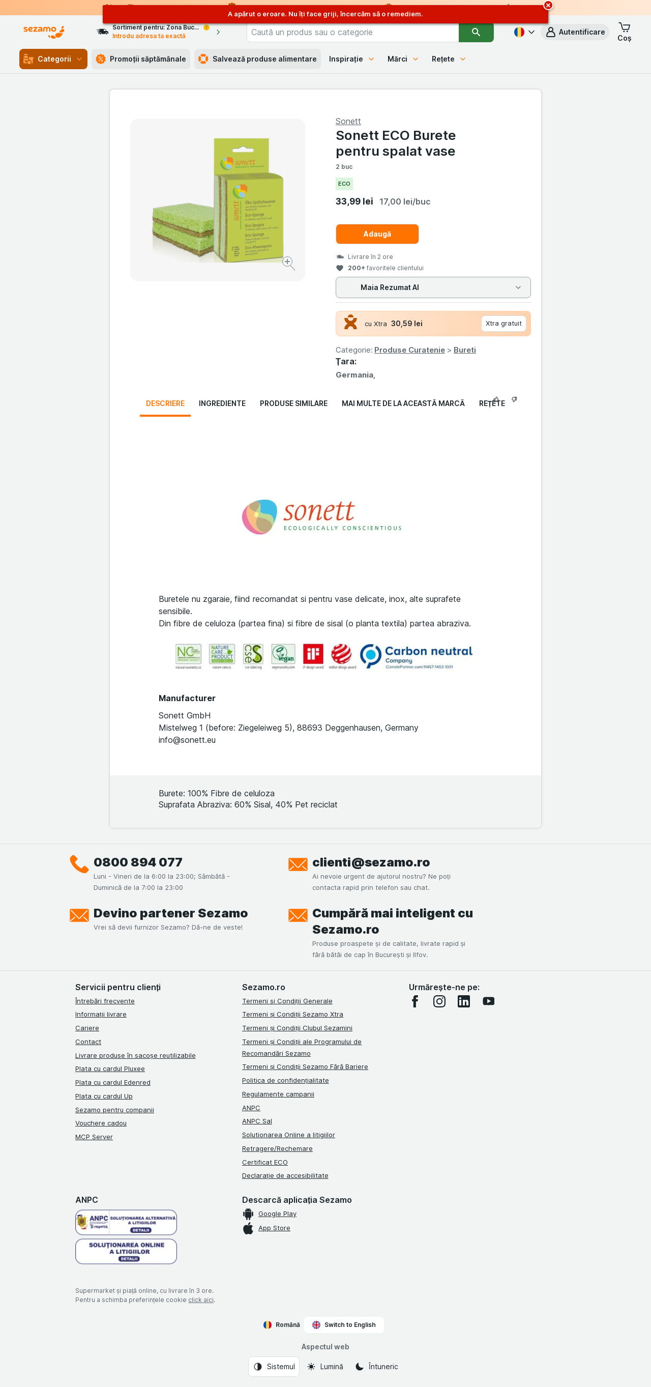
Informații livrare (101, 1014)
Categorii (53, 59)
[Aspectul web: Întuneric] (376, 1366)
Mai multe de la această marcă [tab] (403, 403)
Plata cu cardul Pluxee (110, 1068)
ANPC (251, 1108)
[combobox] (353, 32)
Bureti (465, 350)
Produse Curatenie (409, 350)
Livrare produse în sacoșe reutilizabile (135, 1055)
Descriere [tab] (165, 403)
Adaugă (377, 233)
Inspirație (352, 58)
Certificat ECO (265, 1162)
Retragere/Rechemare (277, 1148)
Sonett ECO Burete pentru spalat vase (396, 143)
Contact (88, 1041)
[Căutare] (476, 32)
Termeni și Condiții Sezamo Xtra (292, 1014)
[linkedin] (464, 1001)
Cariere (87, 1028)
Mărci (404, 58)
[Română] (523, 32)
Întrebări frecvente (105, 1001)
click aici (201, 1300)
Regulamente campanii (278, 1094)
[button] (575, 32)
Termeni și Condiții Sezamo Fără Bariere (305, 1066)
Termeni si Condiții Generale (287, 1001)
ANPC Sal (257, 1121)
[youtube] (488, 1001)
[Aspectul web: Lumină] (325, 1366)
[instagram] (439, 1001)
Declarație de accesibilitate (285, 1175)
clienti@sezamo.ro (371, 862)
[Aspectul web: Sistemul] (274, 1366)
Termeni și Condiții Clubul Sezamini (297, 1028)
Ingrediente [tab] (222, 403)
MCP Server (94, 1137)
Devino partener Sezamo (171, 913)
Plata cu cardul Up (104, 1096)
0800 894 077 (138, 862)
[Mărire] (289, 264)
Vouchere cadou (101, 1123)
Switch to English (344, 1325)
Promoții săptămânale (141, 59)
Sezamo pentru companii (114, 1110)
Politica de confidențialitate (285, 1080)
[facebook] (415, 1001)
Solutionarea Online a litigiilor (288, 1135)
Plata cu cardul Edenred (113, 1082)
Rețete (449, 58)
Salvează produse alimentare (257, 59)
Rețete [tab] (492, 403)
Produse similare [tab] (294, 403)
